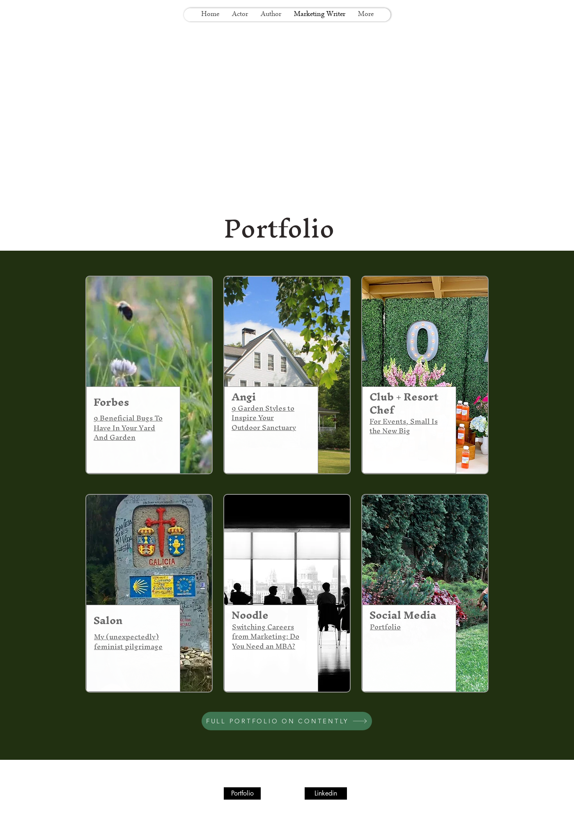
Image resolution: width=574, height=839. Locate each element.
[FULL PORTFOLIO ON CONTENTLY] (287, 721)
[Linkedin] (326, 793)
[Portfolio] (242, 793)
